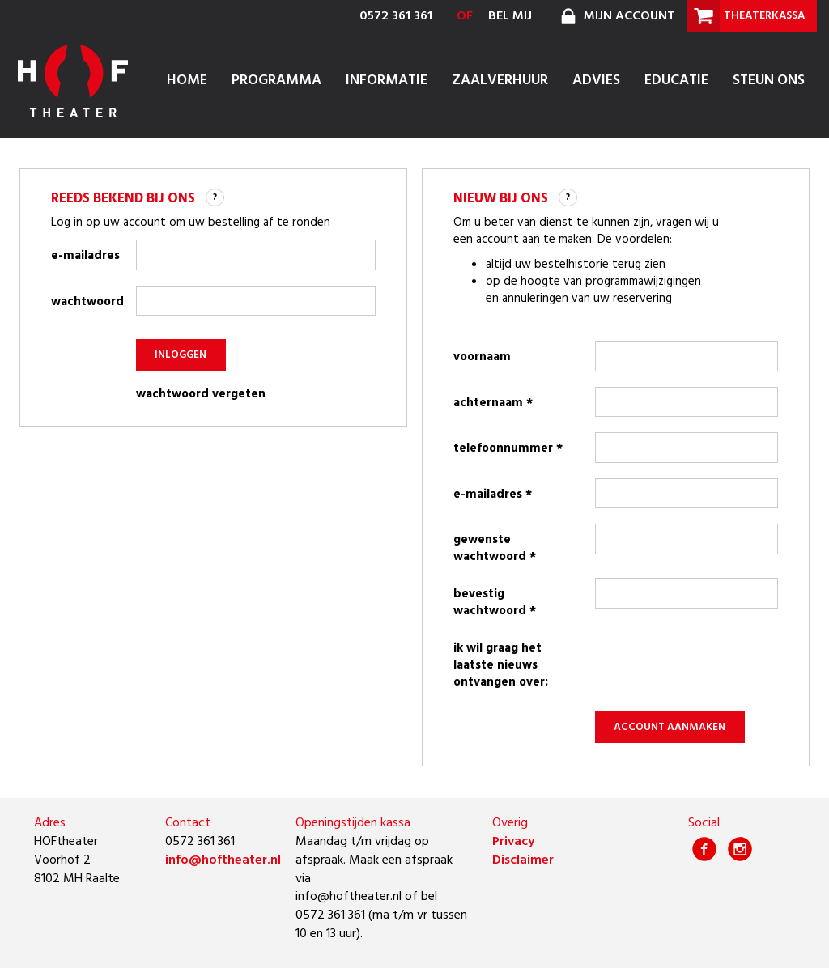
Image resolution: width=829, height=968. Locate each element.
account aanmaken (669, 727)
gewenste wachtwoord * (494, 548)
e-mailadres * (492, 494)
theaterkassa (746, 16)
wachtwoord (86, 302)
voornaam (482, 357)
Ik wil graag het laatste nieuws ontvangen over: (500, 665)
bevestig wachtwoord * (494, 602)
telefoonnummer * (508, 448)
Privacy (513, 841)
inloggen (180, 354)
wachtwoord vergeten (201, 394)
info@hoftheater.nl (223, 860)
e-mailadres (85, 255)
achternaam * (493, 403)
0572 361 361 (395, 16)
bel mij (510, 16)
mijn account (615, 16)
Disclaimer (523, 860)
